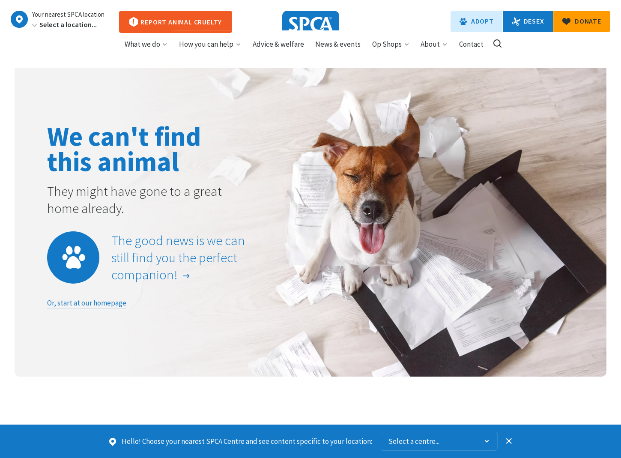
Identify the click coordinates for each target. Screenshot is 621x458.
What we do (146, 52)
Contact (471, 52)
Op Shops (390, 52)
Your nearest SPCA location (68, 14)
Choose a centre (19, 19)
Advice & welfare (278, 52)
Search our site (497, 51)
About (434, 52)
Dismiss (509, 441)
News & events (338, 52)
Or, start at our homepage (86, 303)
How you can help (210, 52)
